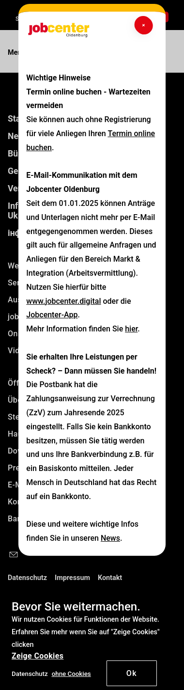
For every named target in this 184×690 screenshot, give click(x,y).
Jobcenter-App (51, 314)
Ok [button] (132, 673)
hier (131, 328)
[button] (71, 673)
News (110, 538)
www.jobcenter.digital (63, 301)
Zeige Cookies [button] (37, 655)
